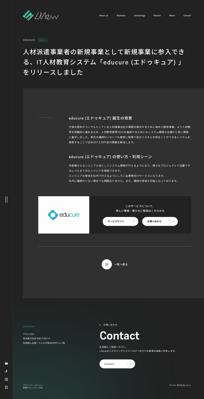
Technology (139, 15)
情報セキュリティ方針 (33, 388)
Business (121, 15)
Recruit (157, 15)
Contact (187, 15)
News (172, 15)
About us (103, 15)
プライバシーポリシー (33, 385)
